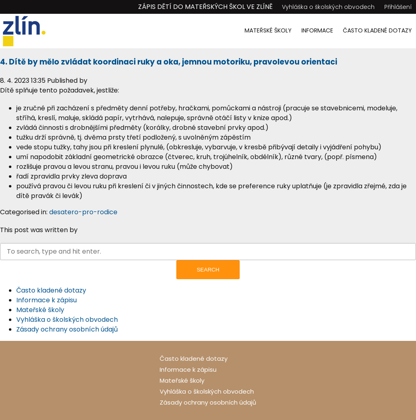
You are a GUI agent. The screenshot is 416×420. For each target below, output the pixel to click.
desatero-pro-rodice (83, 212)
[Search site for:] (208, 251)
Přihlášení (398, 7)
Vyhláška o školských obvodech (328, 7)
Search (208, 270)
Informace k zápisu (46, 300)
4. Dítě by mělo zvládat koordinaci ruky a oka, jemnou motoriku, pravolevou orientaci (168, 61)
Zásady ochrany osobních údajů (67, 329)
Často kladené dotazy (377, 30)
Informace (317, 30)
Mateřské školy (268, 30)
